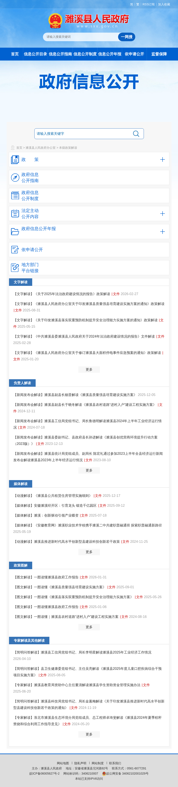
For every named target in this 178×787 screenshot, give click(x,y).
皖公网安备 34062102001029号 (125, 773)
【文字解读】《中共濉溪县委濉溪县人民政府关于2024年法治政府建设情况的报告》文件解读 (84, 336)
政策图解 (20, 565)
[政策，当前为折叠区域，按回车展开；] (89, 159)
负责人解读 (22, 383)
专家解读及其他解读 (29, 640)
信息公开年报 (109, 54)
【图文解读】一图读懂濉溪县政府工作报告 (46, 577)
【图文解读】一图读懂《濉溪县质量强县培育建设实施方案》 (60, 587)
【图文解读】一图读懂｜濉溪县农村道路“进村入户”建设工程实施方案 (66, 617)
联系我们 (115, 763)
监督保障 (159, 54)
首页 (15, 54)
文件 (116, 294)
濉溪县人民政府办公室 (41, 147)
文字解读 (20, 282)
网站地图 (63, 763)
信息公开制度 (85, 54)
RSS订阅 (149, 4)
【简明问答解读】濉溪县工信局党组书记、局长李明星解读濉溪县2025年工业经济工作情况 (82, 652)
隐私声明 (80, 763)
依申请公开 (134, 54)
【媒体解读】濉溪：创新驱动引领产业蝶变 (46, 515)
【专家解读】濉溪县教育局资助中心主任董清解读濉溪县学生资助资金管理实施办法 (77, 685)
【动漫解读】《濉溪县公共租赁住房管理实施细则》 (53, 495)
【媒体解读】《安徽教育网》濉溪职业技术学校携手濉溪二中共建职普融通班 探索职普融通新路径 (87, 525)
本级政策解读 (68, 147)
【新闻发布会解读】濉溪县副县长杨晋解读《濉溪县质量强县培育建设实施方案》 (75, 395)
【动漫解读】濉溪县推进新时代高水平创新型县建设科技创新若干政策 (67, 541)
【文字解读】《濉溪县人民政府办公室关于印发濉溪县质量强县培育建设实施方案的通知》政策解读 (88, 304)
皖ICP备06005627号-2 (44, 773)
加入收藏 (164, 4)
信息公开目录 (35, 54)
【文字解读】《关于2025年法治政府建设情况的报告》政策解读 (62, 294)
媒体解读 (20, 484)
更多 (89, 369)
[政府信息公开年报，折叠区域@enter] (89, 231)
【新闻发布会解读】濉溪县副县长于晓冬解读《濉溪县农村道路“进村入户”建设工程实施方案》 (85, 404)
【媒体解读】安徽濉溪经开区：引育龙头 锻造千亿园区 (55, 505)
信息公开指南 (60, 54)
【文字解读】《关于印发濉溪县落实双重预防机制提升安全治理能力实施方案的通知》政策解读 (85, 320)
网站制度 (98, 763)
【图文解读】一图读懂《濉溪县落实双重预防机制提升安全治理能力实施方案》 (73, 597)
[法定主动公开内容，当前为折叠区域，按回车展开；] (89, 213)
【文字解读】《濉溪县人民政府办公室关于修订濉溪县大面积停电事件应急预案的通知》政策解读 (87, 353)
